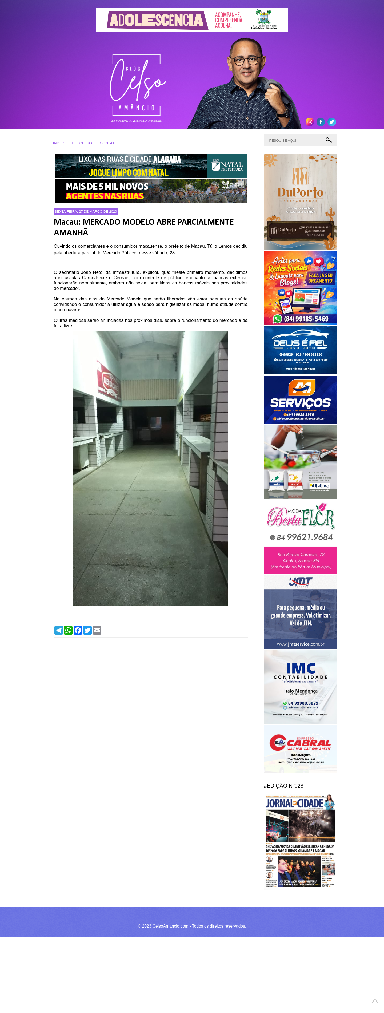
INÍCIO (59, 143)
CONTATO (108, 143)
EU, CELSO (82, 143)
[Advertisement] (160, 974)
